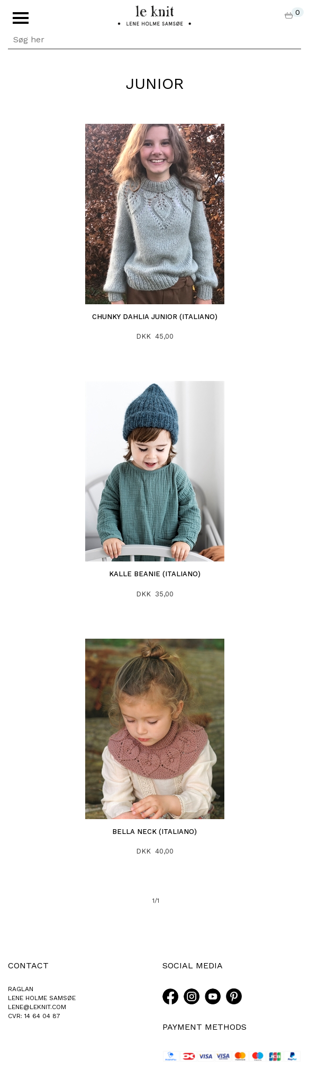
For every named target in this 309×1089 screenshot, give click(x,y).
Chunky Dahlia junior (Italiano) (154, 317)
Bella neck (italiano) (154, 832)
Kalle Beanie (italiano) (155, 574)
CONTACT (28, 965)
